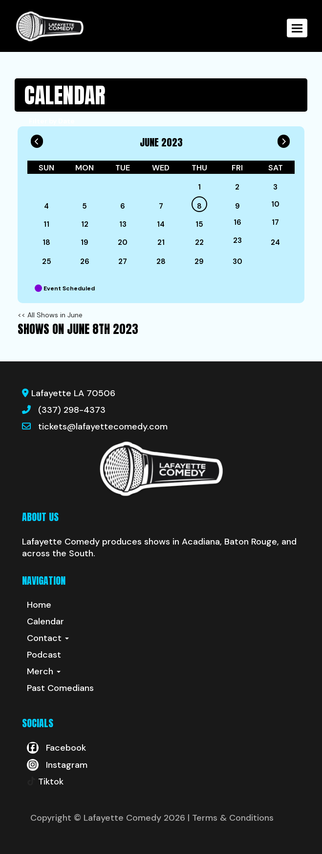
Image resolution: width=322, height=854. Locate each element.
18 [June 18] (46, 242)
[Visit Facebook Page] (56, 748)
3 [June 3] (275, 187)
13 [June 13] (123, 224)
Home (39, 605)
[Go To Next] (284, 139)
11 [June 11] (46, 224)
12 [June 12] (84, 224)
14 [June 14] (161, 224)
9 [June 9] (237, 206)
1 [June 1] (199, 187)
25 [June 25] (46, 261)
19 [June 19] (84, 242)
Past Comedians (60, 688)
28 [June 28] (161, 261)
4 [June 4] (46, 206)
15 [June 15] (199, 224)
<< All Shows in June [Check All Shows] (50, 314)
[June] (161, 187)
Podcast (44, 655)
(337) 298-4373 (72, 410)
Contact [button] (48, 638)
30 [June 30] (237, 261)
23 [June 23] (237, 240)
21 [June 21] (161, 242)
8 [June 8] (199, 206)
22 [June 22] (199, 242)
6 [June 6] (122, 206)
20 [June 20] (123, 242)
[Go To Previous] (37, 139)
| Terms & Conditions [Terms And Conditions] (231, 818)
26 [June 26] (84, 261)
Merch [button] (44, 671)
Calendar (45, 621)
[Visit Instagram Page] (57, 765)
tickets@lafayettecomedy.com (103, 426)
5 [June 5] (84, 206)
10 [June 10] (275, 204)
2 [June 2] (237, 187)
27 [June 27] (122, 261)
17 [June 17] (275, 222)
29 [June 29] (199, 261)
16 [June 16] (237, 222)
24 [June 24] (275, 242)
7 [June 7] (161, 206)
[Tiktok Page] (45, 781)
